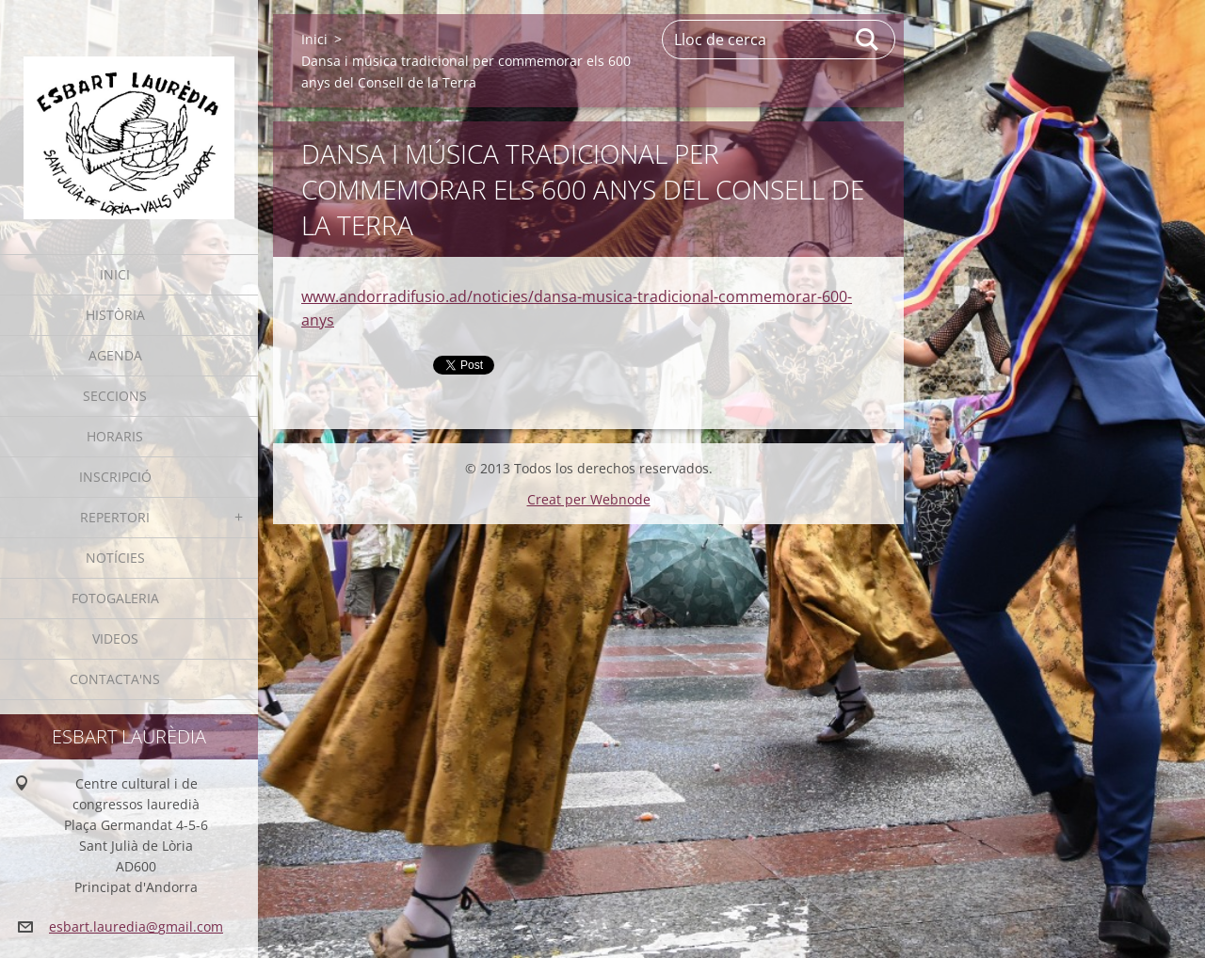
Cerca (868, 39)
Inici (115, 274)
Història (115, 315)
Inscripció (115, 477)
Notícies (115, 558)
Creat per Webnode (589, 499)
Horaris (115, 436)
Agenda (115, 355)
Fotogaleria (115, 598)
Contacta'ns (115, 679)
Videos (115, 638)
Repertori (115, 517)
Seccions (115, 396)
